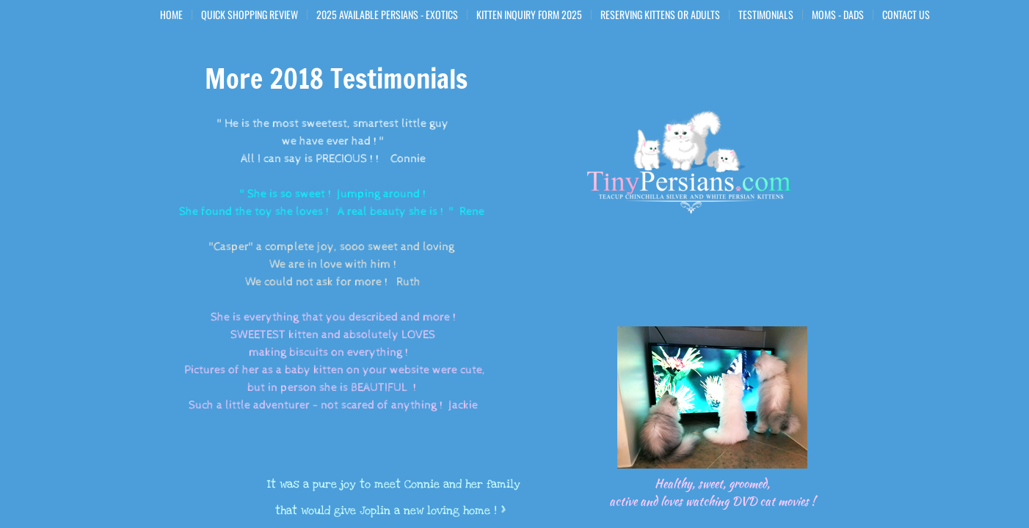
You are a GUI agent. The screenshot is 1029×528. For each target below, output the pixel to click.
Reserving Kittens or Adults (660, 15)
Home (171, 15)
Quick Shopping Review (249, 15)
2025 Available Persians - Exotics (387, 15)
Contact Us (906, 15)
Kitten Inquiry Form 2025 (529, 15)
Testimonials (765, 15)
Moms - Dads (838, 15)
